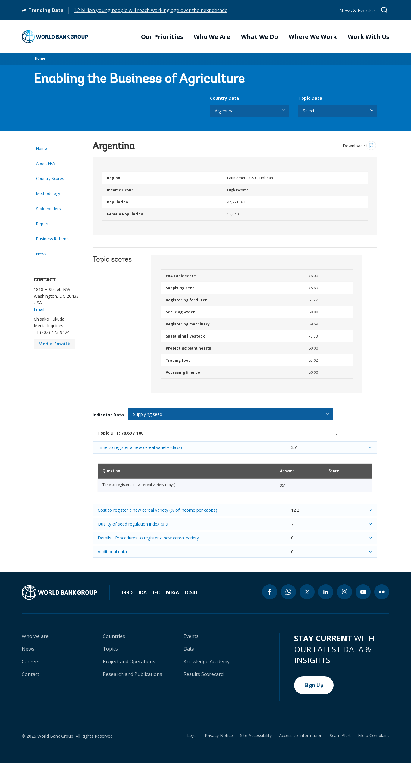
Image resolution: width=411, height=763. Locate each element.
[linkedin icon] (325, 591)
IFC (156, 592)
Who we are (35, 636)
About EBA (45, 163)
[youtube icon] (363, 591)
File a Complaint (373, 735)
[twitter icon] (307, 591)
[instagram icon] (344, 591)
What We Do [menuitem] (259, 37)
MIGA (172, 592)
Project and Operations (129, 661)
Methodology (48, 193)
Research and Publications (132, 674)
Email (39, 309)
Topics (110, 648)
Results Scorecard (204, 674)
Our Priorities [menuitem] (162, 37)
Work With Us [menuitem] (368, 37)
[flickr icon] (381, 591)
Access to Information (300, 735)
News (41, 253)
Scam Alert (340, 735)
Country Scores (50, 178)
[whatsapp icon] (288, 591)
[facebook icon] (269, 591)
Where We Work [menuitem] (313, 37)
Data (189, 648)
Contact (30, 674)
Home (40, 58)
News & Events (357, 10)
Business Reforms (53, 238)
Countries (114, 636)
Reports (43, 223)
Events (191, 636)
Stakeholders (48, 208)
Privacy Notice (219, 735)
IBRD (127, 592)
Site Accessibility (256, 735)
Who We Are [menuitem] (212, 37)
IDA (143, 592)
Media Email (55, 345)
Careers (30, 661)
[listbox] (249, 111)
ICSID (191, 592)
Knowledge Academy (207, 661)
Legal (192, 735)
